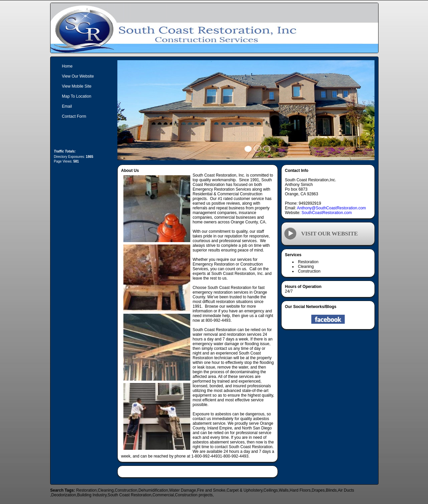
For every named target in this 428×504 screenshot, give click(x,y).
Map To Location (76, 96)
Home (67, 66)
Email (67, 106)
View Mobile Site (77, 86)
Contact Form (74, 116)
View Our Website (78, 76)
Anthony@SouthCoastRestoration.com (331, 208)
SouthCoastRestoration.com (327, 212)
